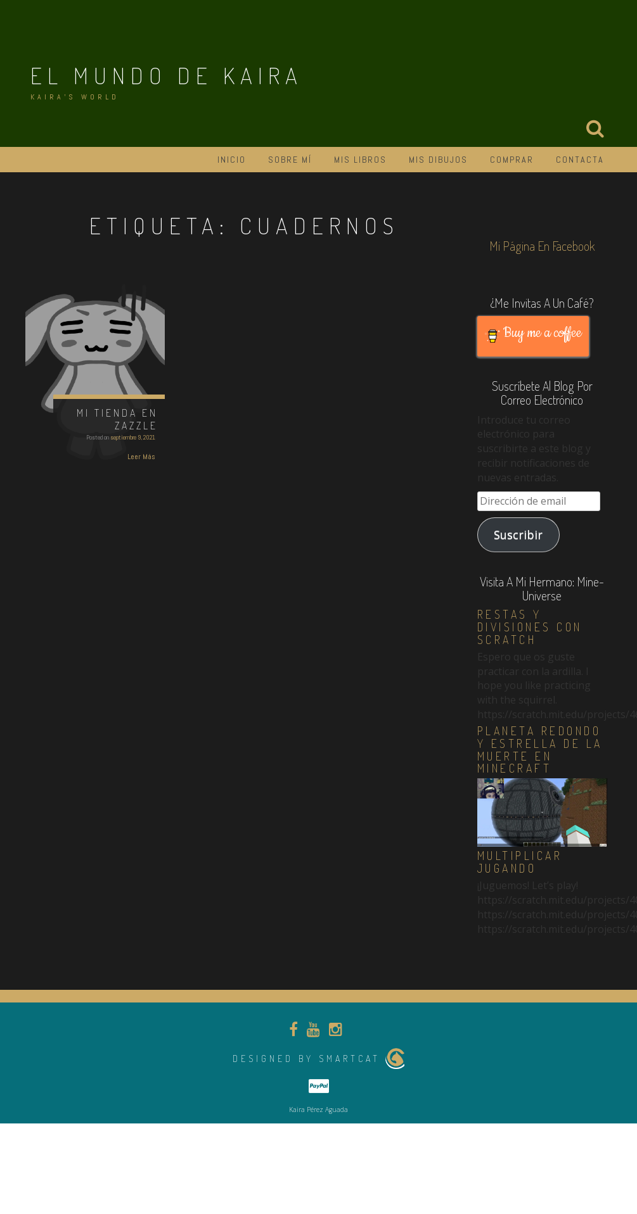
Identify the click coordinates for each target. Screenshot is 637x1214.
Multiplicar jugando (520, 862)
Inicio (231, 159)
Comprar (512, 159)
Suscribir (518, 534)
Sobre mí (290, 159)
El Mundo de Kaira (166, 75)
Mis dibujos (438, 159)
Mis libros (360, 159)
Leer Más (141, 457)
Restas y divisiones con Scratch (529, 627)
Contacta (580, 159)
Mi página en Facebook (542, 245)
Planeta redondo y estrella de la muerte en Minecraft (540, 749)
